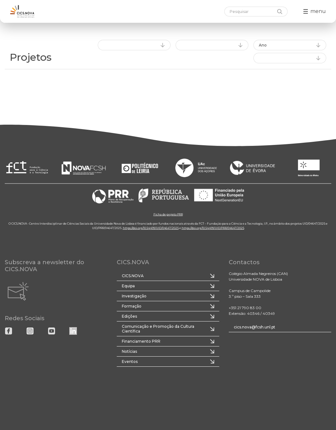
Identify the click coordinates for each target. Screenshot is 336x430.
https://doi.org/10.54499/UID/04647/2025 (151, 227)
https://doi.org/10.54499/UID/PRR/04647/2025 (213, 227)
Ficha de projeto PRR (168, 214)
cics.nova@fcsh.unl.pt (254, 327)
